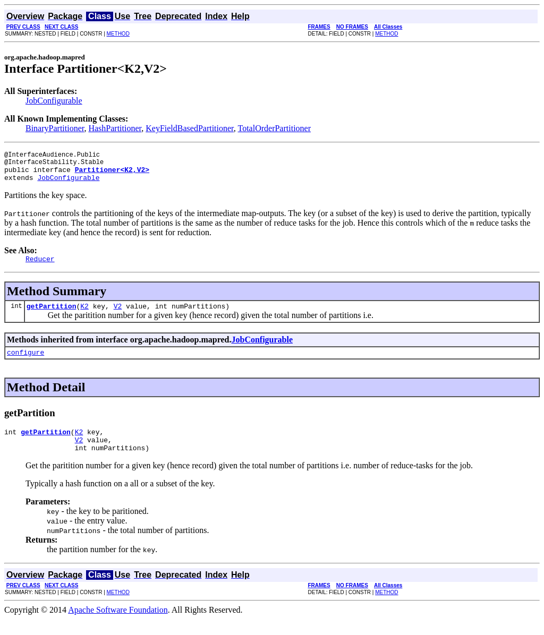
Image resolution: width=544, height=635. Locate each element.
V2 (118, 315)
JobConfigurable (54, 100)
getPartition (51, 315)
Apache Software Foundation (118, 625)
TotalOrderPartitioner (274, 128)
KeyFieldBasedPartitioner (190, 128)
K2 (84, 315)
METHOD (118, 34)
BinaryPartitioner (55, 128)
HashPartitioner (114, 128)
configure (25, 363)
